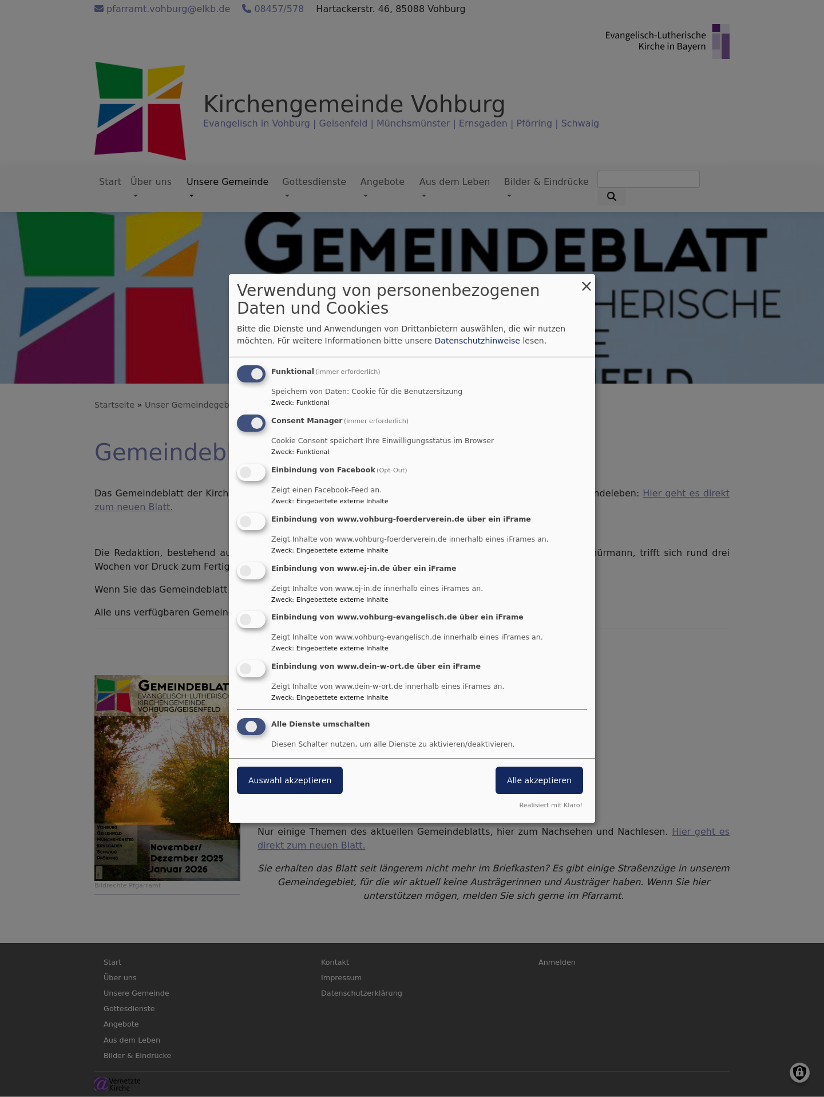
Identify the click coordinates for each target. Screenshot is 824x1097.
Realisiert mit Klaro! (551, 805)
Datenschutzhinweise (477, 340)
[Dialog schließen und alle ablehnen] (586, 281)
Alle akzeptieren (539, 780)
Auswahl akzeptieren (289, 780)
